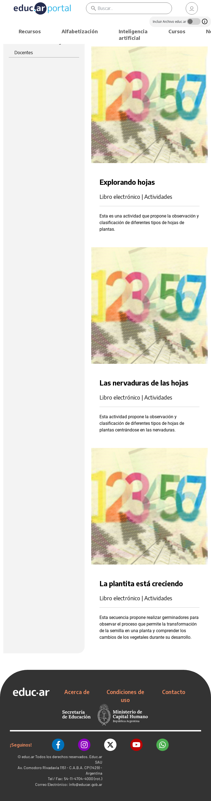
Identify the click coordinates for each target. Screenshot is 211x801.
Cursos (176, 31)
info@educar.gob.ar (85, 784)
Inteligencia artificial (133, 34)
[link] (192, 8)
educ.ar (28, 756)
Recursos (30, 31)
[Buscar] (135, 8)
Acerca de (77, 692)
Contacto (173, 692)
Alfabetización (80, 31)
